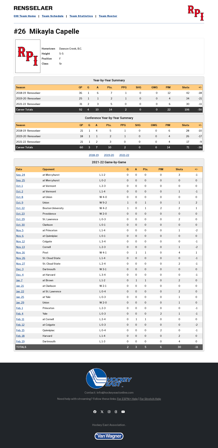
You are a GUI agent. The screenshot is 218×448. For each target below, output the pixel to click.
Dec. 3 (19, 269)
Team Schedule (53, 16)
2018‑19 (93, 155)
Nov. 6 (20, 235)
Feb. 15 (20, 330)
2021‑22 (125, 155)
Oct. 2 (19, 191)
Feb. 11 (20, 319)
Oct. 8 (19, 197)
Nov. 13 (20, 247)
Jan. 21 (20, 285)
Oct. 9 (19, 202)
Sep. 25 (20, 180)
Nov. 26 (20, 258)
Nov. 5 (20, 230)
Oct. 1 (19, 186)
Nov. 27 (20, 263)
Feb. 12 (20, 324)
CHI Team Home (25, 16)
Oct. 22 (20, 208)
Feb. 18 (20, 335)
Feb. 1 (19, 308)
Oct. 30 (20, 224)
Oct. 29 (20, 219)
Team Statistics (81, 16)
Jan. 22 (20, 291)
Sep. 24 (20, 174)
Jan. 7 (19, 280)
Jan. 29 (20, 302)
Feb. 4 (19, 313)
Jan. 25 (20, 297)
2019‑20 (109, 155)
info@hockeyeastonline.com (115, 392)
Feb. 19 (20, 341)
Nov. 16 (20, 252)
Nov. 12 (20, 241)
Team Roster (108, 16)
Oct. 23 (20, 213)
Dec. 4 (20, 274)
